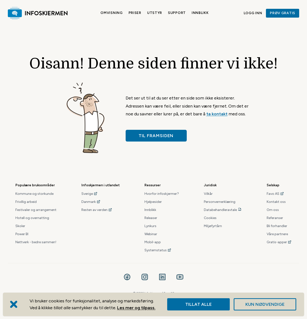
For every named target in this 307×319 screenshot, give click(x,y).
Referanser (275, 218)
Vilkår (208, 194)
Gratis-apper (279, 242)
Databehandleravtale (220, 210)
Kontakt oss (276, 202)
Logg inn (253, 13)
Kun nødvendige (265, 304)
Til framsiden (156, 135)
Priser (135, 13)
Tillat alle (198, 304)
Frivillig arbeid (26, 202)
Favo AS (275, 194)
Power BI (21, 234)
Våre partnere (277, 234)
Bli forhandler (277, 226)
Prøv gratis (282, 13)
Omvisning (111, 13)
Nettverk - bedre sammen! (35, 242)
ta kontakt (217, 114)
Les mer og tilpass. (136, 307)
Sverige (89, 194)
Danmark (90, 202)
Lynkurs (150, 226)
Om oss (273, 210)
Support (177, 13)
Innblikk (200, 13)
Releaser (150, 218)
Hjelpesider (153, 202)
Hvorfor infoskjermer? (161, 194)
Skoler (20, 226)
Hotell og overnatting (32, 218)
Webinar (150, 234)
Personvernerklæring (219, 202)
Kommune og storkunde (34, 194)
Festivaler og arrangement (35, 210)
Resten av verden (96, 210)
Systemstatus (157, 250)
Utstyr (154, 13)
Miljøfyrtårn (213, 226)
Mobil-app (152, 242)
